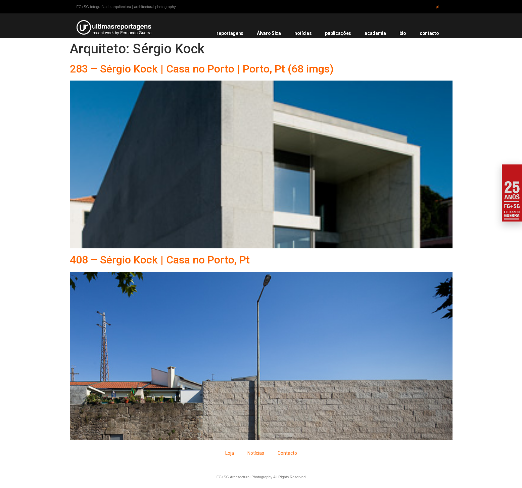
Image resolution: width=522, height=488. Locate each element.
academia (375, 33)
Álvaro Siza (269, 33)
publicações (338, 33)
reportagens (230, 33)
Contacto (287, 453)
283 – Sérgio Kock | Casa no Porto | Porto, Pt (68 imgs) (202, 68)
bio (402, 33)
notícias (303, 33)
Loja (229, 453)
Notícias (255, 453)
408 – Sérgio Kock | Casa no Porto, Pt (160, 259)
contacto (429, 33)
